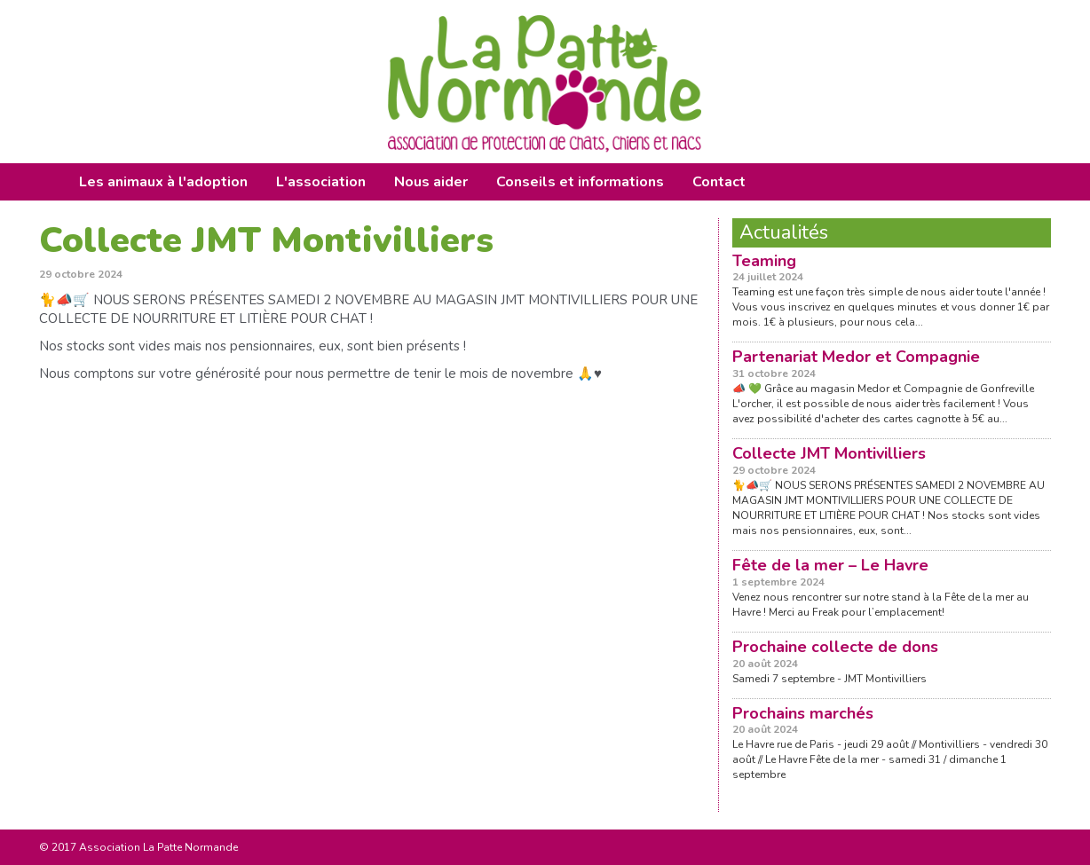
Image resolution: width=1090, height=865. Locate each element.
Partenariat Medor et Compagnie (856, 356)
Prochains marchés (802, 713)
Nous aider (431, 182)
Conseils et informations (580, 182)
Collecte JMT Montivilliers (829, 453)
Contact (719, 182)
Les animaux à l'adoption (163, 182)
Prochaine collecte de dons (835, 646)
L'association (321, 182)
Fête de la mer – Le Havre (830, 565)
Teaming (764, 260)
